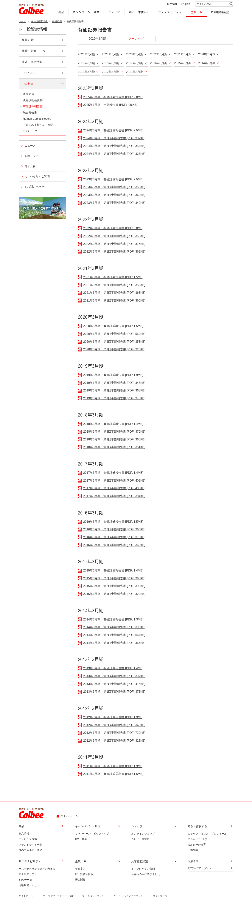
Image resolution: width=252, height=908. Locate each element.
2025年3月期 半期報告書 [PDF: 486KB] (110, 105)
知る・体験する (139, 12)
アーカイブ (136, 39)
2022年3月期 (158, 54)
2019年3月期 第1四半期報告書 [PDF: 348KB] (114, 398)
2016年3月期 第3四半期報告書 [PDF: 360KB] (114, 529)
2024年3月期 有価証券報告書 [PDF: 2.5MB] (113, 131)
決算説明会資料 (33, 100)
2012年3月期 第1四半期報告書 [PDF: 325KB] (114, 741)
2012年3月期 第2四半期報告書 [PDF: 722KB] (114, 733)
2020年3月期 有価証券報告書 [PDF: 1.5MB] (113, 326)
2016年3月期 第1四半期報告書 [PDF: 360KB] (114, 545)
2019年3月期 (86, 63)
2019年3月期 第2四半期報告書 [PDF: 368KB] (114, 391)
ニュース (30, 146)
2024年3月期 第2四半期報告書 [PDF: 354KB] (114, 146)
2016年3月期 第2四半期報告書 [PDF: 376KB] (114, 537)
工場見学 (193, 850)
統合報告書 (30, 113)
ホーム (22, 22)
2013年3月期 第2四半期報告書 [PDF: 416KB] (114, 684)
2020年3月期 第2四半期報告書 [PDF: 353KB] (114, 342)
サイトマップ (160, 896)
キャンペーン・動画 (86, 12)
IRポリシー (31, 156)
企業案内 (80, 869)
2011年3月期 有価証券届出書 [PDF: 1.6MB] (113, 774)
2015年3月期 (183, 63)
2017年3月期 (134, 63)
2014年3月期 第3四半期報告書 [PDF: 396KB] (114, 627)
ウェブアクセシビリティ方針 (59, 896)
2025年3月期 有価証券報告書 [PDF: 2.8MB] (113, 97)
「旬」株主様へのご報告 (38, 125)
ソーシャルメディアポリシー (129, 896)
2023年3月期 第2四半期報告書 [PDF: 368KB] (114, 195)
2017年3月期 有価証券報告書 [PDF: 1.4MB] (113, 473)
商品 (61, 12)
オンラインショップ (143, 834)
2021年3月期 (183, 54)
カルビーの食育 (197, 845)
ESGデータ (30, 131)
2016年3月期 (158, 63)
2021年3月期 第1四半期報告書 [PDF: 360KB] (114, 301)
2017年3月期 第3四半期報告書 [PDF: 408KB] (114, 481)
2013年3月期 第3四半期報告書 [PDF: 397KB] (114, 676)
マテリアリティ (28, 874)
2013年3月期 (86, 72)
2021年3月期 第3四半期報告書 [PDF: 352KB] (114, 285)
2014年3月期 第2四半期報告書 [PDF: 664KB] (114, 635)
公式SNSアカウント (199, 868)
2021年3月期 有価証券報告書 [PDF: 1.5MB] (113, 277)
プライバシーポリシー (94, 896)
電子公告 (30, 166)
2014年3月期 (207, 63)
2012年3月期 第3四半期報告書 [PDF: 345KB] (114, 725)
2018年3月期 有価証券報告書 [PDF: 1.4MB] (113, 424)
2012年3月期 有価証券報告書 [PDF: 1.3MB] (113, 717)
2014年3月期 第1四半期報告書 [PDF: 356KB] (114, 643)
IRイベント (29, 73)
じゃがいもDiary (197, 839)
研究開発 (80, 880)
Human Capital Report (37, 119)
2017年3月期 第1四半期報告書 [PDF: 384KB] (114, 496)
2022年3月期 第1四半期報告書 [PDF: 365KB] (114, 252)
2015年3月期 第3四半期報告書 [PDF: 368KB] (114, 578)
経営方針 (28, 40)
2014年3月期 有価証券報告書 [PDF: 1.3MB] (113, 620)
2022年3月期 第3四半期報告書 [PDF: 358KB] (114, 236)
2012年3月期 (110, 72)
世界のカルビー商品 (30, 850)
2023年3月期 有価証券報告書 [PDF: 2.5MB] (113, 180)
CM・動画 (81, 839)
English (185, 4)
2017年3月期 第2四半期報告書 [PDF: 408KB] (114, 488)
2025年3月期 (86, 54)
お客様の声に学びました (145, 874)
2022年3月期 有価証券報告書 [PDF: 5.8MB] (113, 228)
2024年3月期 (110, 54)
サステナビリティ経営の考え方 (37, 869)
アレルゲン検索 (28, 839)
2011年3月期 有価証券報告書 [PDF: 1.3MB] (113, 766)
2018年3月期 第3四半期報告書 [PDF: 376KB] (114, 432)
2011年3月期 (134, 72)
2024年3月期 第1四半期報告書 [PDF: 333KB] (114, 154)
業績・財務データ (34, 51)
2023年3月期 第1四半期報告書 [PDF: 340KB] (114, 203)
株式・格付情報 (32, 62)
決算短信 (28, 94)
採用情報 (172, 4)
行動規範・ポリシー (30, 885)
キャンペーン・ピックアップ (92, 834)
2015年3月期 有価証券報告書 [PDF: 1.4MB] (113, 571)
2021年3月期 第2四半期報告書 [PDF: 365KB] (114, 293)
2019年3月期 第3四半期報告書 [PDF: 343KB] (114, 383)
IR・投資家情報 (39, 22)
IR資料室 (57, 22)
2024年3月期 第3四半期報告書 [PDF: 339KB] (114, 138)
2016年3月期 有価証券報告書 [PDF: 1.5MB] (113, 522)
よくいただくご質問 (37, 177)
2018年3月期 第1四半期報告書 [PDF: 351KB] (114, 447)
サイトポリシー (27, 896)
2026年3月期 (97, 39)
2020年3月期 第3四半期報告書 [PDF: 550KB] (114, 334)
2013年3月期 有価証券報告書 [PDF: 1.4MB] (113, 668)
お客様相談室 (220, 12)
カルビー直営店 (140, 839)
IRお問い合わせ (45, 187)
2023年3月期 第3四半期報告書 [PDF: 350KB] (114, 187)
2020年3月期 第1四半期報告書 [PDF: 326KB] (114, 349)
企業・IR (197, 12)
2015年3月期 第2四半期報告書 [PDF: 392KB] (114, 586)
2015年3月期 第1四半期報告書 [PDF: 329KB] (114, 594)
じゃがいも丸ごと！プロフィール (207, 834)
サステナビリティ (170, 12)
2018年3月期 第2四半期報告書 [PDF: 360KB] (114, 440)
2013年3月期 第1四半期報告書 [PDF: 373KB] (114, 692)
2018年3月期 (110, 63)
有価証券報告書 (33, 106)
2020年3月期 (207, 54)
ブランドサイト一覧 (30, 845)
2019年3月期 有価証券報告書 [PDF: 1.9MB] (113, 375)
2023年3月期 (134, 54)
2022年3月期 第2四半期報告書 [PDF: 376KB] (114, 244)
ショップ (114, 12)
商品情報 (24, 834)
